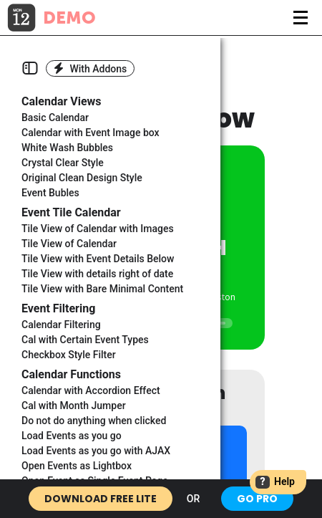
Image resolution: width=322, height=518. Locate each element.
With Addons (90, 68)
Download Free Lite (100, 498)
